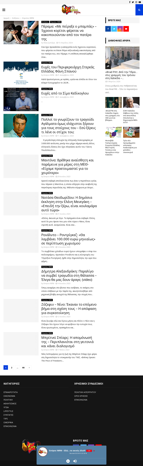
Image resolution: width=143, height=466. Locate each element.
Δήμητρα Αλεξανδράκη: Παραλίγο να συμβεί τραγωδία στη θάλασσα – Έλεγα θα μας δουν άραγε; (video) (69, 275)
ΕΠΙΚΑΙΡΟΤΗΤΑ (10, 392)
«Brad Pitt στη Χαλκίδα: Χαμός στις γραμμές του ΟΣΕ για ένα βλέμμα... (112, 115)
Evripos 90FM (49, 75)
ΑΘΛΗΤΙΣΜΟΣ (9, 403)
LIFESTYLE (8, 411)
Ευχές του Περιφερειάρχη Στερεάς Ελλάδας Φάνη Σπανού (67, 69)
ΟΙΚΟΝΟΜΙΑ (9, 396)
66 (23, 367)
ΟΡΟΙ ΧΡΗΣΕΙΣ (81, 396)
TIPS (5, 418)
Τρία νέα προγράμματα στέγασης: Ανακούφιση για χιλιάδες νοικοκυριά (130, 146)
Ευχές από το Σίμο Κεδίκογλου (65, 93)
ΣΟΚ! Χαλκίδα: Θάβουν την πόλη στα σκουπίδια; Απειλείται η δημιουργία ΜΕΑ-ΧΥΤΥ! (130, 116)
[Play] (68, 461)
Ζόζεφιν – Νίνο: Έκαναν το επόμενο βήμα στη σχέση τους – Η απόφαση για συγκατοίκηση (68, 308)
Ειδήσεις (45, 22)
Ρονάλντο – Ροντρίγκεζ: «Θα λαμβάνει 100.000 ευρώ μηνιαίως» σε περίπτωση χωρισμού (68, 238)
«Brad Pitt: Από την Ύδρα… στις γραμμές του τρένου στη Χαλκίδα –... (121, 75)
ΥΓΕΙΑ (6, 407)
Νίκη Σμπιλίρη (49, 43)
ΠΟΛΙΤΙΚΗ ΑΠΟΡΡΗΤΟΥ (85, 392)
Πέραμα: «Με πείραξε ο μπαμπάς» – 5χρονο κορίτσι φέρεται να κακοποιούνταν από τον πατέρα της (68, 32)
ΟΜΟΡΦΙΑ (8, 422)
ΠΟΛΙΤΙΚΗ (8, 399)
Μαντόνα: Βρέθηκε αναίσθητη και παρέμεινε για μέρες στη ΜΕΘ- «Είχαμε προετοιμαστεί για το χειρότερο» (67, 166)
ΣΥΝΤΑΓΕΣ (8, 415)
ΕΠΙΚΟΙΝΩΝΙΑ (9, 426)
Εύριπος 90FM (56, 22)
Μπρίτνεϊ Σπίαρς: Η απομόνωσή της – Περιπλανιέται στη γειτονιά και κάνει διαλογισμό (67, 341)
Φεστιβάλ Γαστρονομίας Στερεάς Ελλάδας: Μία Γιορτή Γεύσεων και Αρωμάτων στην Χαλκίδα (112, 147)
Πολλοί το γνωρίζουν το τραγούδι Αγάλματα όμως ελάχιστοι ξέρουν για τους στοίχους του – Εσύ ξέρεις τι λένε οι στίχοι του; (68, 125)
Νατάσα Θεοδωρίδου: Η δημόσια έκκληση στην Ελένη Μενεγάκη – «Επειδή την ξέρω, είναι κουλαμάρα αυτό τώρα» (69, 203)
